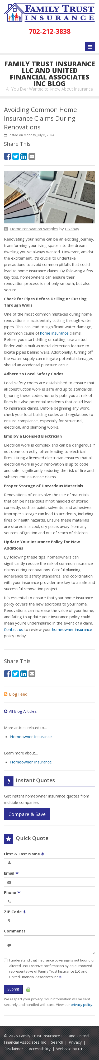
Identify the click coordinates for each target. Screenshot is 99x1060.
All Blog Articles (20, 711)
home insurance (54, 333)
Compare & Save (27, 814)
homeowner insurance (72, 629)
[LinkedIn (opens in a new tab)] (23, 156)
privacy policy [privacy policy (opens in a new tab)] (81, 1004)
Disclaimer (13, 1048)
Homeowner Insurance (31, 736)
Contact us (13, 629)
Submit (13, 989)
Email (11, 873)
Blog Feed (15, 694)
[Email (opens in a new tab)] (32, 156)
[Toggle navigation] (90, 46)
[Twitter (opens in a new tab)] (15, 156)
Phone (12, 892)
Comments (15, 931)
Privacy (75, 1042)
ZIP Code (15, 911)
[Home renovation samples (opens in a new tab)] (34, 228)
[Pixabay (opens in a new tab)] (72, 228)
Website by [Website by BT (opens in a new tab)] (69, 1048)
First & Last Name (24, 853)
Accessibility (40, 1048)
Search (57, 1042)
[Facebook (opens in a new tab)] (7, 156)
